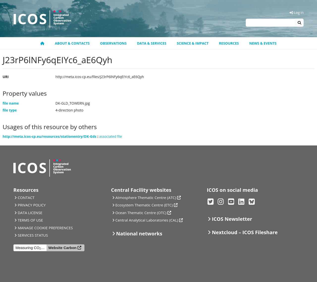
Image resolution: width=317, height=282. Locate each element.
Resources (229, 43)
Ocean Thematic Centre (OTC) (140, 212)
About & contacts (72, 43)
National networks (139, 233)
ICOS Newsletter (232, 219)
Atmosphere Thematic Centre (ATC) (145, 197)
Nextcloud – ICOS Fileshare (245, 232)
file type (10, 110)
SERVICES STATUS (33, 235)
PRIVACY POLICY (32, 204)
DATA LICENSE (30, 212)
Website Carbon (62, 248)
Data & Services (151, 43)
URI (6, 76)
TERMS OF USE (30, 220)
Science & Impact (193, 43)
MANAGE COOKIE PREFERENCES (45, 227)
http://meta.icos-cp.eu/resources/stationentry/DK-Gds (50, 136)
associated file (110, 136)
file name (11, 103)
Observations (113, 43)
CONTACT (26, 197)
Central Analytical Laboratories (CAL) (146, 220)
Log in (297, 12)
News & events (262, 43)
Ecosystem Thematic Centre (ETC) (144, 204)
